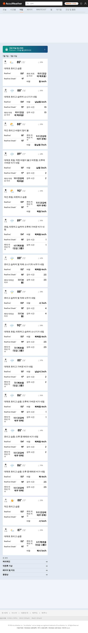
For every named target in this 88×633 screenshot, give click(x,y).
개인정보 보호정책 (30, 628)
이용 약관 (20, 628)
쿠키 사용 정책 (43, 628)
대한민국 (24, 613)
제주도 (35, 613)
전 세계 (5, 613)
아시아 (14, 613)
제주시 (44, 613)
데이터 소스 (66, 628)
